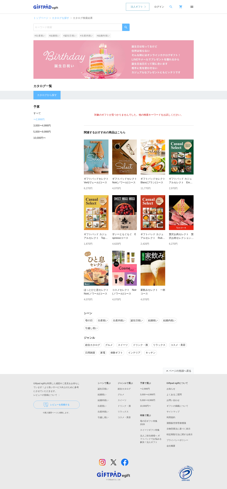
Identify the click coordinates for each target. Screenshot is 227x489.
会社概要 (171, 446)
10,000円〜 (39, 138)
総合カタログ (124, 389)
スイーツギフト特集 (150, 430)
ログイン (159, 6)
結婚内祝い (103, 400)
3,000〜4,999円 (42, 125)
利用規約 (171, 417)
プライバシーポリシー (177, 440)
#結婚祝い (54, 35)
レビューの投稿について (47, 395)
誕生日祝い (103, 389)
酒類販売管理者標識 (176, 423)
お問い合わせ (173, 400)
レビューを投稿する (56, 404)
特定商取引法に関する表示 (179, 434)
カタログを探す (60, 18)
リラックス (123, 411)
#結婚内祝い (103, 35)
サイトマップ (173, 411)
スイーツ (122, 400)
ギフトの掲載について (177, 406)
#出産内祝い (86, 35)
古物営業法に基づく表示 (178, 428)
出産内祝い (103, 411)
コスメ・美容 (124, 417)
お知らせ (171, 389)
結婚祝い (102, 394)
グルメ (121, 394)
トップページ (40, 18)
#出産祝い (40, 35)
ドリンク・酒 (124, 406)
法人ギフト (137, 6)
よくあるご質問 (174, 394)
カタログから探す (47, 95)
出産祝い (102, 406)
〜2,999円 (39, 119)
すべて (37, 113)
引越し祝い (103, 417)
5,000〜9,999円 (42, 131)
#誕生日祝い (69, 35)
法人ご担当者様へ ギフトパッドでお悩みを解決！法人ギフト (151, 438)
